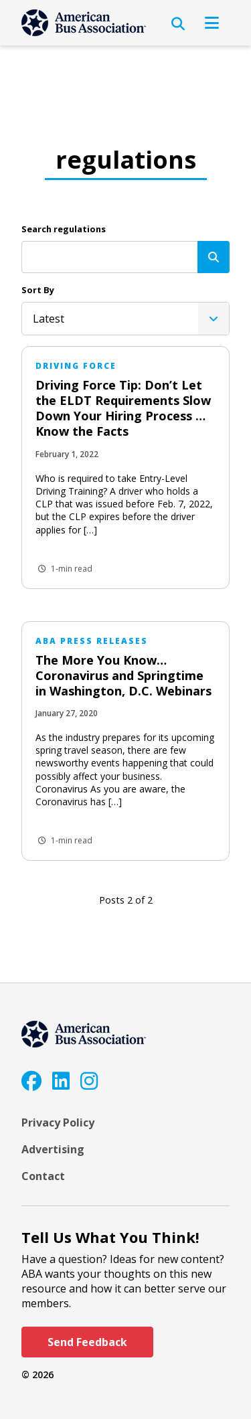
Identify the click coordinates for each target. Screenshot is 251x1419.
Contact (43, 1176)
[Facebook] (31, 1080)
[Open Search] (178, 24)
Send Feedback (87, 1342)
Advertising (52, 1149)
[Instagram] (89, 1080)
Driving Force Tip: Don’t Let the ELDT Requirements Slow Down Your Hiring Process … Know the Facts (123, 408)
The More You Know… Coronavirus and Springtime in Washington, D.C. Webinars (123, 675)
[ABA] (83, 22)
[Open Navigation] (212, 23)
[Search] (213, 257)
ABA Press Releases (91, 641)
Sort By (37, 290)
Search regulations (63, 229)
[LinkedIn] (61, 1080)
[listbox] (125, 318)
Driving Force (75, 365)
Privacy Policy (57, 1122)
